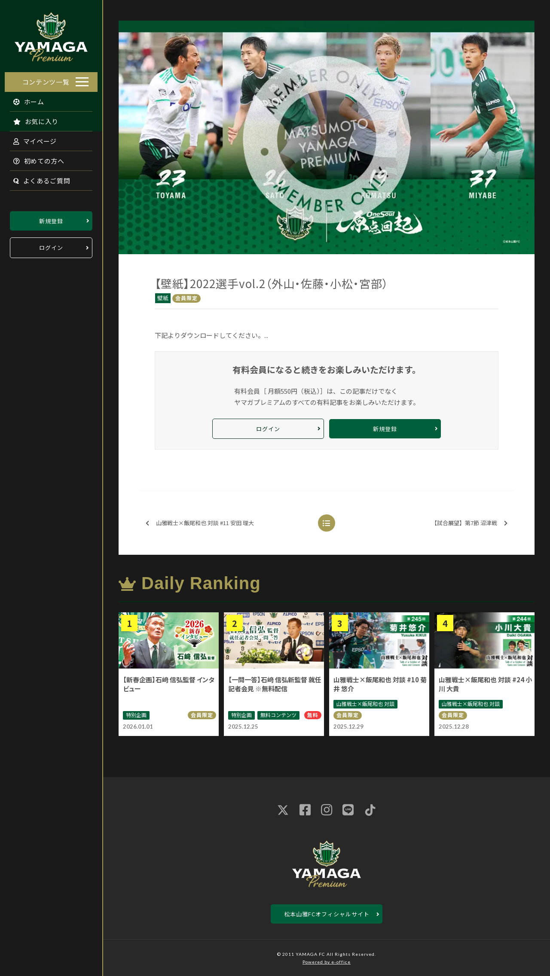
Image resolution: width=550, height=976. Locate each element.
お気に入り (31, 118)
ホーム (24, 98)
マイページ (30, 138)
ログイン (51, 245)
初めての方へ (34, 158)
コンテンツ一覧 (46, 79)
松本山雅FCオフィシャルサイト (327, 914)
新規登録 (51, 218)
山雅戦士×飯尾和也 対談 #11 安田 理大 (200, 523)
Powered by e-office (326, 961)
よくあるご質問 (37, 177)
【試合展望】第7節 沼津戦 (469, 523)
